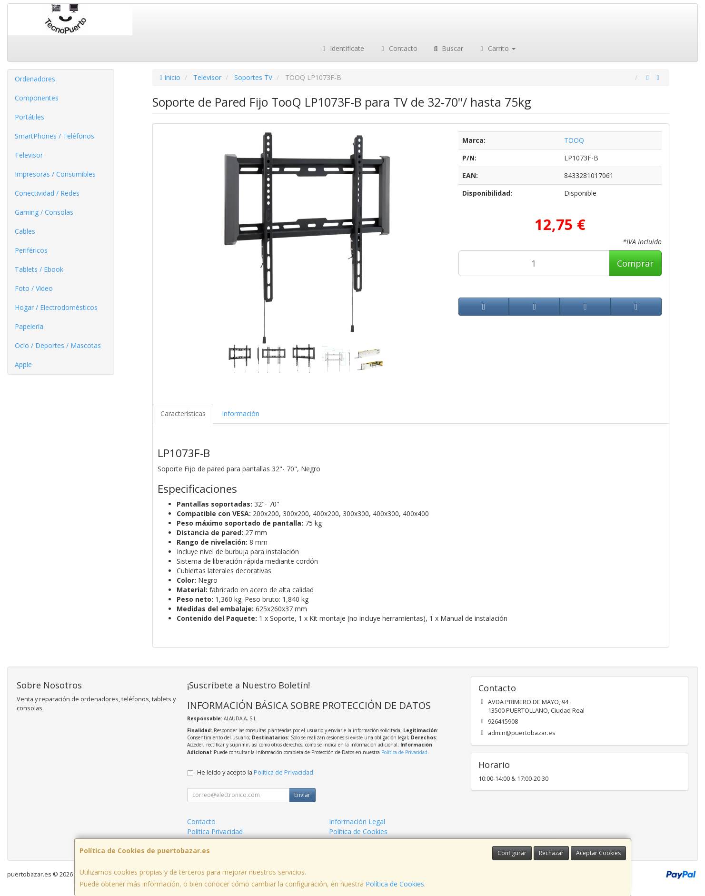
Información (240, 413)
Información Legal (357, 821)
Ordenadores (35, 78)
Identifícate (342, 48)
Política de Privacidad (404, 752)
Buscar (448, 48)
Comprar (635, 263)
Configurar (511, 853)
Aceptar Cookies (598, 853)
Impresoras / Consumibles (55, 174)
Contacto (397, 48)
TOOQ (574, 140)
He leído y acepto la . (256, 772)
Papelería (29, 326)
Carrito (496, 48)
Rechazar (551, 853)
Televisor (29, 154)
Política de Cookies (395, 883)
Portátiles (29, 116)
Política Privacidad (215, 831)
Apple (23, 364)
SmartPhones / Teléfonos (54, 135)
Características (183, 413)
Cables (25, 231)
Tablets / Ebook (39, 269)
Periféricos (31, 250)
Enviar (302, 795)
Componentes (37, 97)
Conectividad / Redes (47, 193)
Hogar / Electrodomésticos (56, 307)
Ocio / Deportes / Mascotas (58, 345)
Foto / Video (34, 288)
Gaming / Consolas (44, 212)
